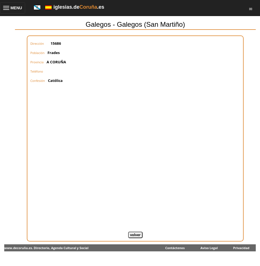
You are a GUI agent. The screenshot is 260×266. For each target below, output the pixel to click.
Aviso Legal (209, 248)
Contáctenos (175, 248)
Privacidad (241, 248)
